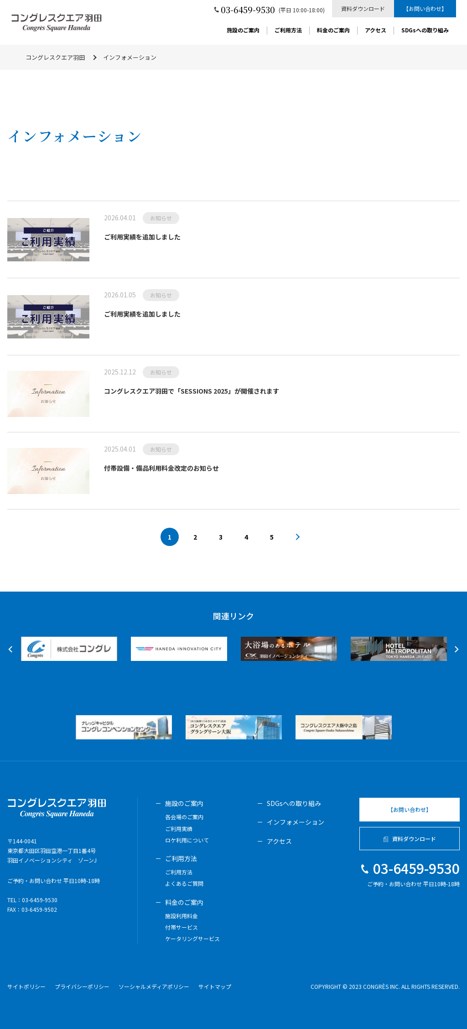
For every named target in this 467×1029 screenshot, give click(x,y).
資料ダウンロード (363, 8)
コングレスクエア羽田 (55, 57)
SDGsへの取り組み (425, 30)
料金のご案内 (333, 30)
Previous (11, 649)
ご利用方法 (288, 30)
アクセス (375, 30)
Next (455, 649)
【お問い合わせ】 (425, 8)
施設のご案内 (243, 30)
